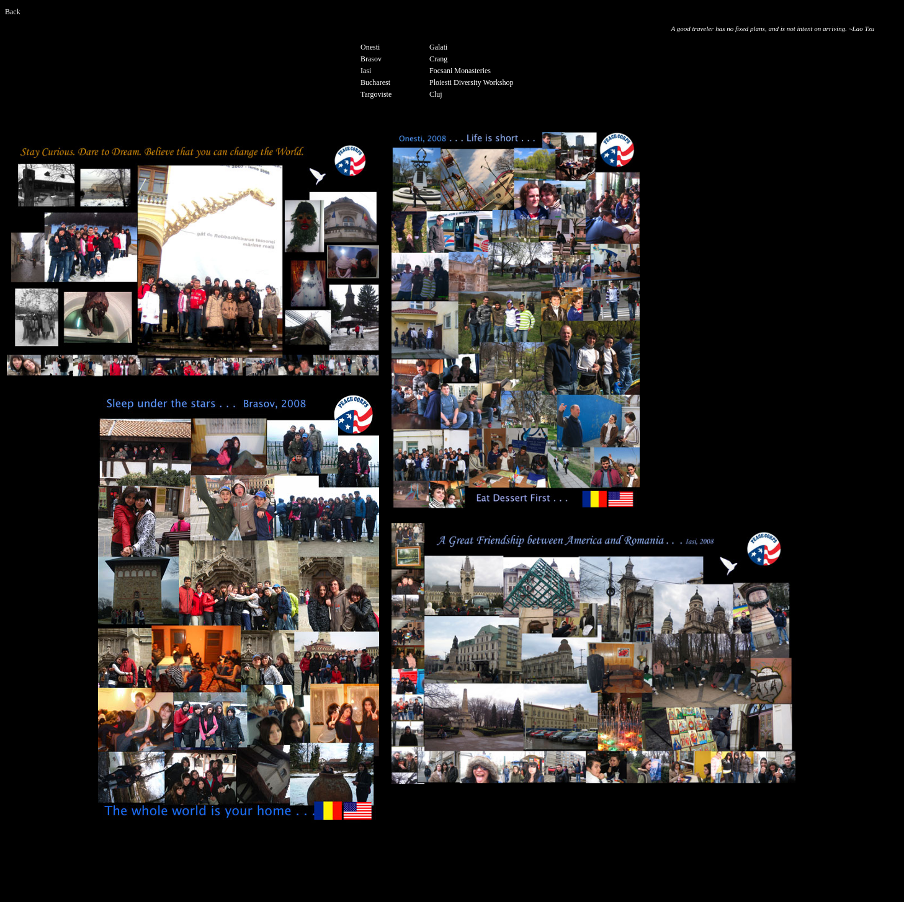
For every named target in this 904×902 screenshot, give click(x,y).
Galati (438, 47)
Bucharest (375, 82)
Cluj (435, 94)
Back (12, 11)
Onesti (370, 47)
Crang (438, 59)
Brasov (371, 59)
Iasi (365, 70)
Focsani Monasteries (460, 70)
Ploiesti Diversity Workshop (471, 82)
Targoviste (376, 94)
